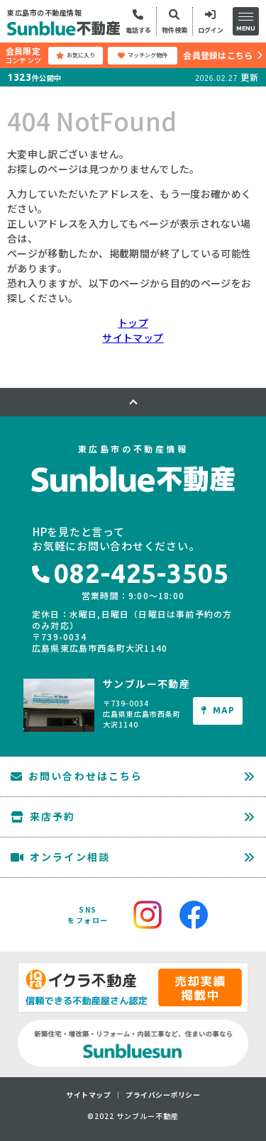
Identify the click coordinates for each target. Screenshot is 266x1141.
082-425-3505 (130, 573)
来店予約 (43, 816)
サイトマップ (132, 337)
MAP (218, 710)
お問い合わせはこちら (77, 776)
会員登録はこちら (218, 55)
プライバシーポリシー (163, 1094)
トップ (133, 323)
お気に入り (75, 55)
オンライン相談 (60, 857)
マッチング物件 (142, 55)
